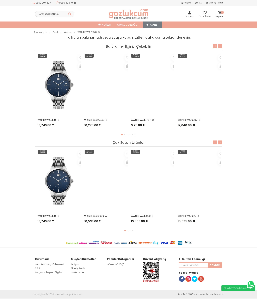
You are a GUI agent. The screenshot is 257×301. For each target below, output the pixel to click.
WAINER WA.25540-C (96, 120)
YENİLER (104, 24)
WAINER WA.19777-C (142, 120)
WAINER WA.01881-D (48, 120)
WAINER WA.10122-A (188, 216)
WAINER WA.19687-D (189, 120)
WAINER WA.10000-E (142, 216)
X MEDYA (190, 294)
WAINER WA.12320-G (89, 32)
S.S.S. (37, 268)
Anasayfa (40, 32)
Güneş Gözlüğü (127, 24)
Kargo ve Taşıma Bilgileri (48, 272)
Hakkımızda (77, 272)
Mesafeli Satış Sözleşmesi (49, 264)
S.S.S (198, 2)
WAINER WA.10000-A (95, 216)
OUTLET (153, 24)
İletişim (186, 2)
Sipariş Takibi (214, 2)
